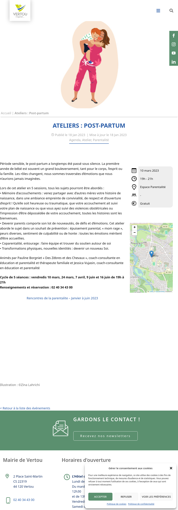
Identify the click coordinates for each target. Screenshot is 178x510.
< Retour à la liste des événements (25, 408)
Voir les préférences (156, 496)
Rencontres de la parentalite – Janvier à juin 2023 (62, 298)
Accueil (6, 113)
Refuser (126, 496)
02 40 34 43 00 (23, 500)
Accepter (100, 496)
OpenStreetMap (160, 291)
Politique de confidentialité (141, 503)
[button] (171, 468)
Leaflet (150, 291)
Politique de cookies (116, 503)
